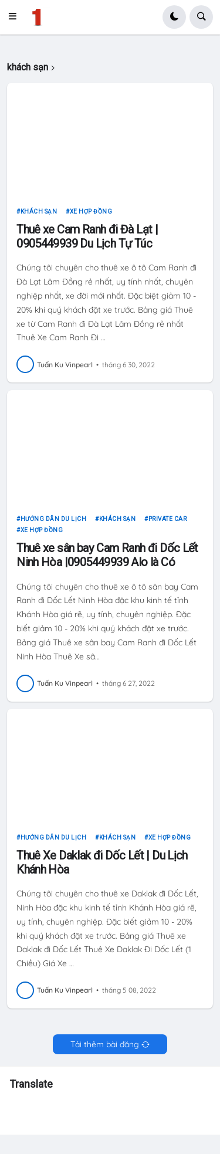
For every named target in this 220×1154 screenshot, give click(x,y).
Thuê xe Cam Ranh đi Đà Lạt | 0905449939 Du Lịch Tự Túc (87, 236)
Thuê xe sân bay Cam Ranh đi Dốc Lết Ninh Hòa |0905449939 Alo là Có (107, 555)
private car (167, 519)
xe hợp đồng (91, 211)
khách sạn (39, 211)
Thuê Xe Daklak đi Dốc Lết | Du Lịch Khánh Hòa (102, 862)
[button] (16, 17)
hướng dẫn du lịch (54, 519)
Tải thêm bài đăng (104, 1044)
